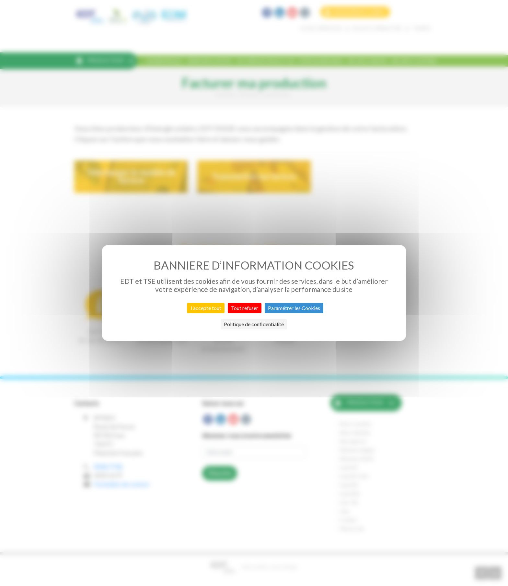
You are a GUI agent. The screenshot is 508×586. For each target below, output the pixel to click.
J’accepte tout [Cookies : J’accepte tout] (205, 308)
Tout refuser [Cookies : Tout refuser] (244, 308)
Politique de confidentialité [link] (254, 324)
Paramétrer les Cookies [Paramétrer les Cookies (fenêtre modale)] (294, 308)
